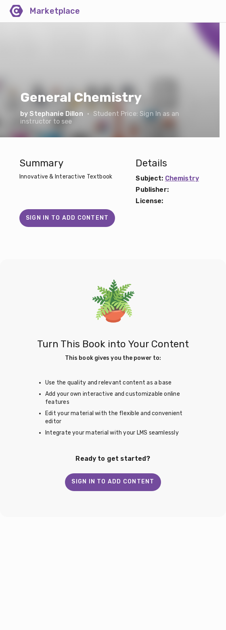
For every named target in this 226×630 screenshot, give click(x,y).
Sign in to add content (67, 217)
